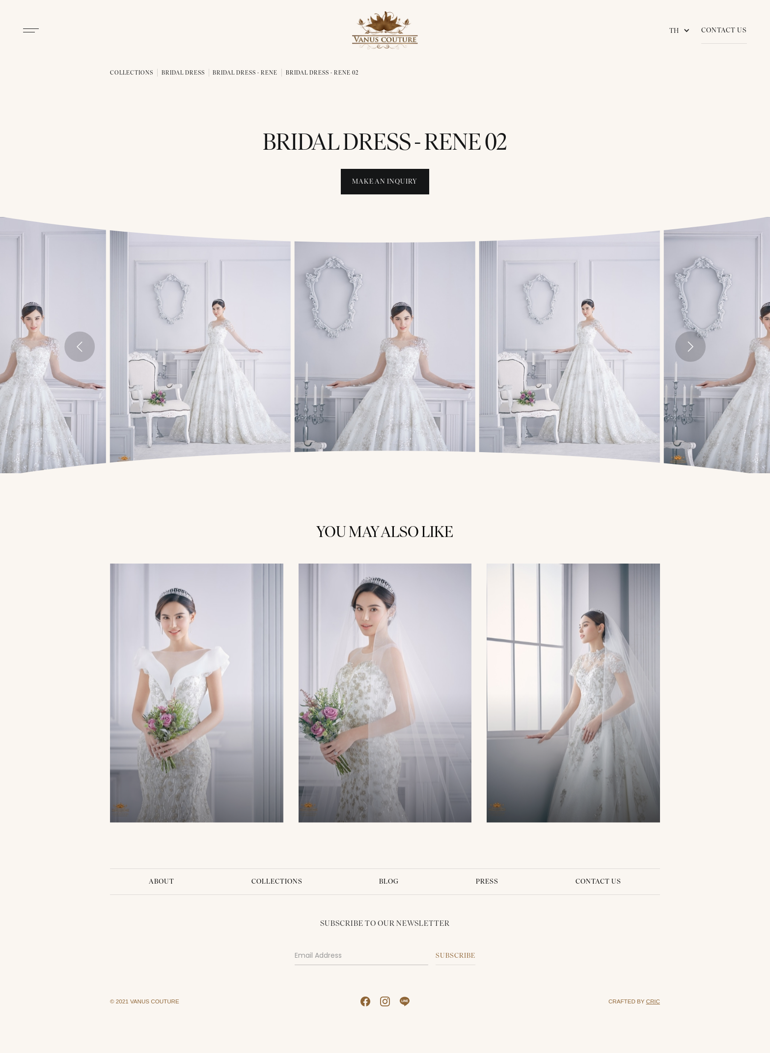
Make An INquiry (384, 181)
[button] (681, 30)
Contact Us (724, 30)
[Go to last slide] (79, 346)
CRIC (653, 1001)
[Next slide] (690, 346)
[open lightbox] (200, 345)
